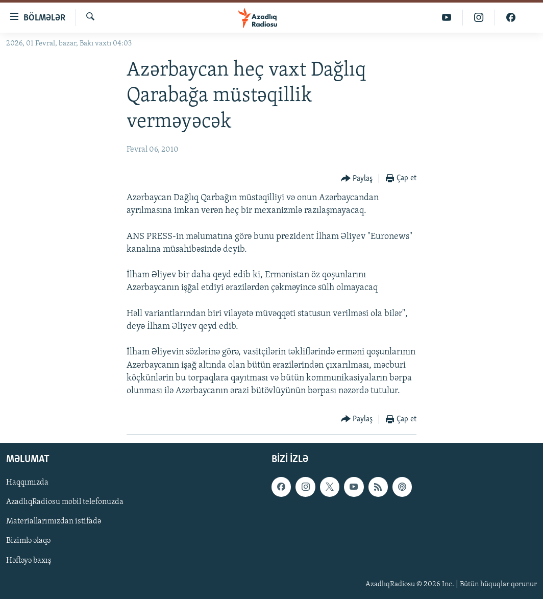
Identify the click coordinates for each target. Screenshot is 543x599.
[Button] (357, 179)
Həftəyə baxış (29, 561)
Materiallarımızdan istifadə (53, 522)
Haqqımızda (27, 483)
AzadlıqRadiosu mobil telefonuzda (65, 502)
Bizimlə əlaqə (28, 541)
